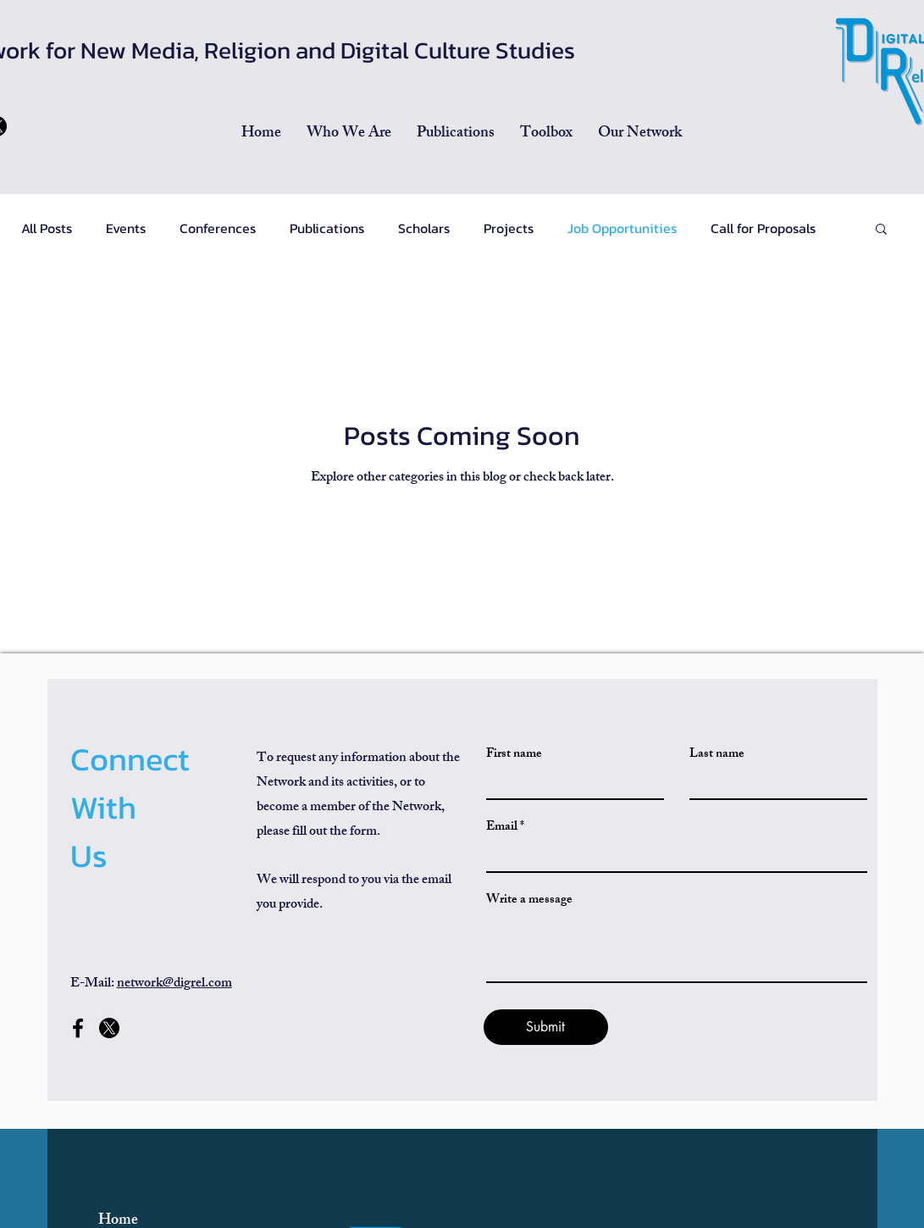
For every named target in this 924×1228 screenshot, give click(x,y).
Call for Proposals (763, 228)
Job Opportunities (622, 228)
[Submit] (546, 1027)
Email (501, 827)
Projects (509, 228)
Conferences (218, 228)
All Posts (46, 228)
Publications (327, 228)
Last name (716, 754)
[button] (455, 134)
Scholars (424, 228)
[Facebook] (78, 1028)
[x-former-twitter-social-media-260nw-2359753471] (109, 1028)
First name (514, 754)
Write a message (529, 900)
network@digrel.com (174, 984)
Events (126, 228)
